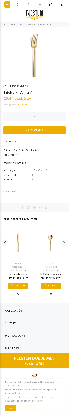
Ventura (14, 155)
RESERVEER (34, 130)
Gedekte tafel (17, 24)
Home (6, 24)
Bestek (28, 24)
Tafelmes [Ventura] (18, 274)
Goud (13, 142)
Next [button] (64, 242)
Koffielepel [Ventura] (50, 274)
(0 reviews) (23, 105)
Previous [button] (5, 242)
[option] (34, 55)
